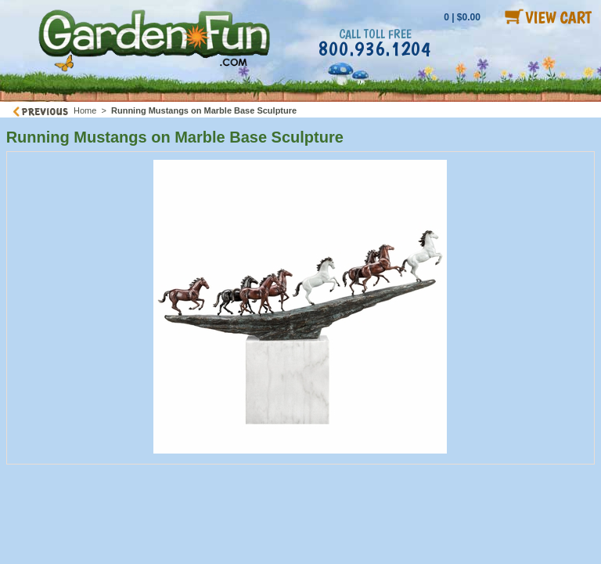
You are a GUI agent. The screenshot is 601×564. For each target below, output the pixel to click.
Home (85, 110)
